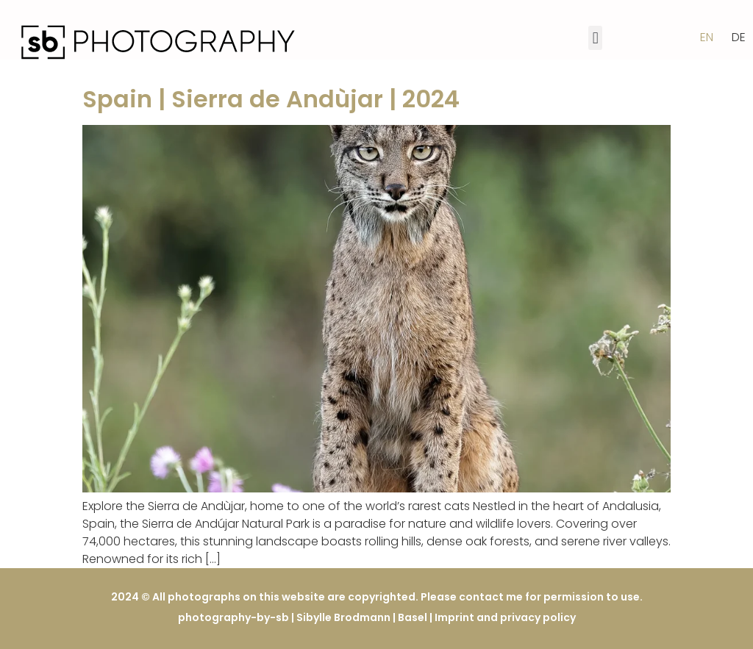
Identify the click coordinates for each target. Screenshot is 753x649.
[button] (595, 38)
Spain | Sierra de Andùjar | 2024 (271, 98)
